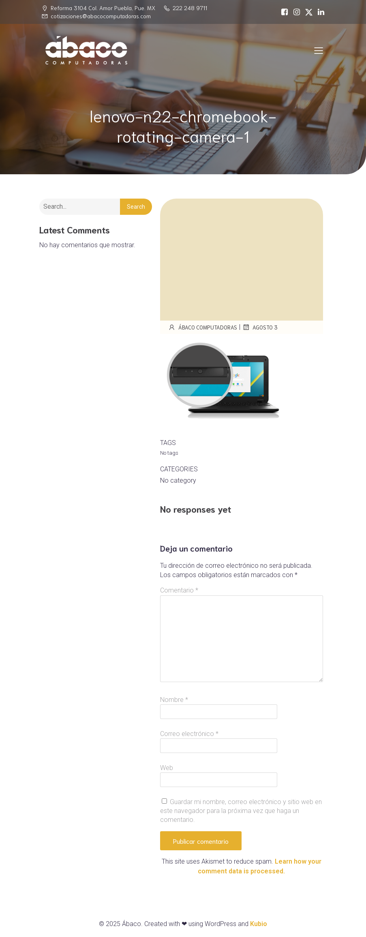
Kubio (258, 924)
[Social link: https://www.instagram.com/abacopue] (295, 12)
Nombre (174, 700)
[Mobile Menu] (319, 50)
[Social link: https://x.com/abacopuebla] (307, 12)
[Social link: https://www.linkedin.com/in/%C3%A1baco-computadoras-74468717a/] (319, 12)
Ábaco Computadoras (202, 327)
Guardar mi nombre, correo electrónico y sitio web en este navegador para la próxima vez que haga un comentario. (241, 811)
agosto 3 (260, 327)
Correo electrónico (189, 734)
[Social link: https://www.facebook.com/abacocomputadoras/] (282, 12)
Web (166, 768)
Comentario (179, 590)
